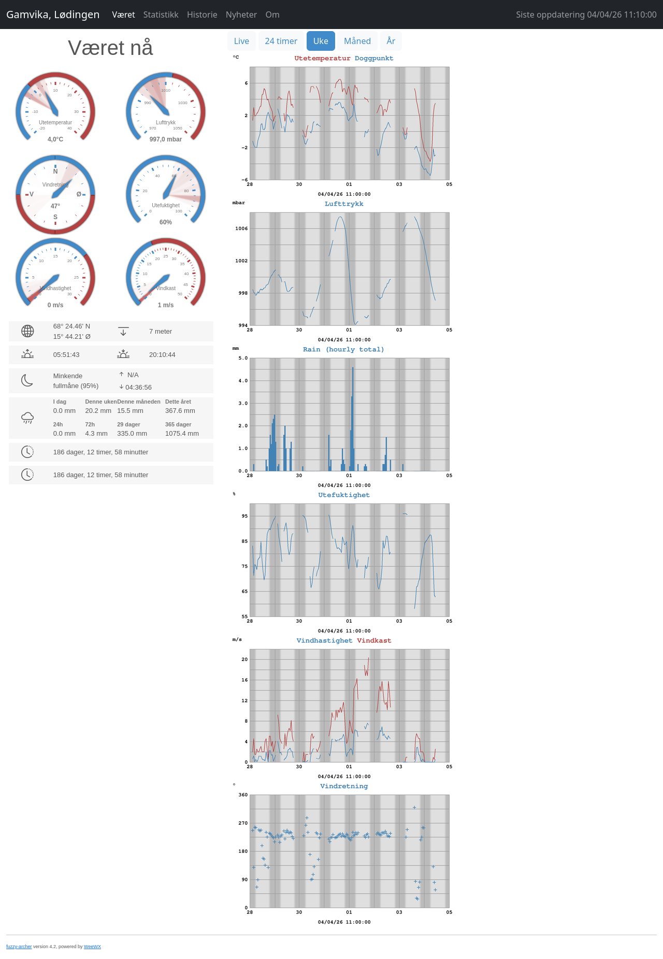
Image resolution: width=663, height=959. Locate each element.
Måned (357, 41)
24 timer (281, 41)
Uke (320, 41)
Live (242, 41)
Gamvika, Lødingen (53, 14)
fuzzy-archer (19, 946)
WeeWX (92, 946)
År (391, 41)
